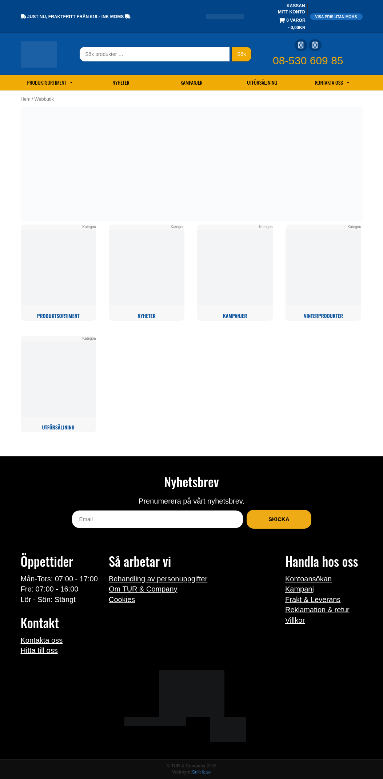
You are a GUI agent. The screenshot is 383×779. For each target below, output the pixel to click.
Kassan (296, 5)
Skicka (279, 519)
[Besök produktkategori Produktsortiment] (58, 273)
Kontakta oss (332, 82)
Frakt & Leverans (312, 600)
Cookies (122, 600)
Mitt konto (291, 12)
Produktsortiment (50, 82)
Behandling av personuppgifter (158, 579)
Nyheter (120, 82)
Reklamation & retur (317, 610)
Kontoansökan (308, 579)
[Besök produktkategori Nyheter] (146, 273)
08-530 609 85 (308, 60)
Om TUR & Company (143, 589)
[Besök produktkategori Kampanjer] (234, 273)
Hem (26, 99)
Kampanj (299, 589)
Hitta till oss (39, 650)
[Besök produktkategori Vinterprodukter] (323, 273)
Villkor (295, 620)
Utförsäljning (262, 82)
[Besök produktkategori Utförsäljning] (58, 384)
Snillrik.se (201, 772)
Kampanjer (191, 82)
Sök (241, 54)
